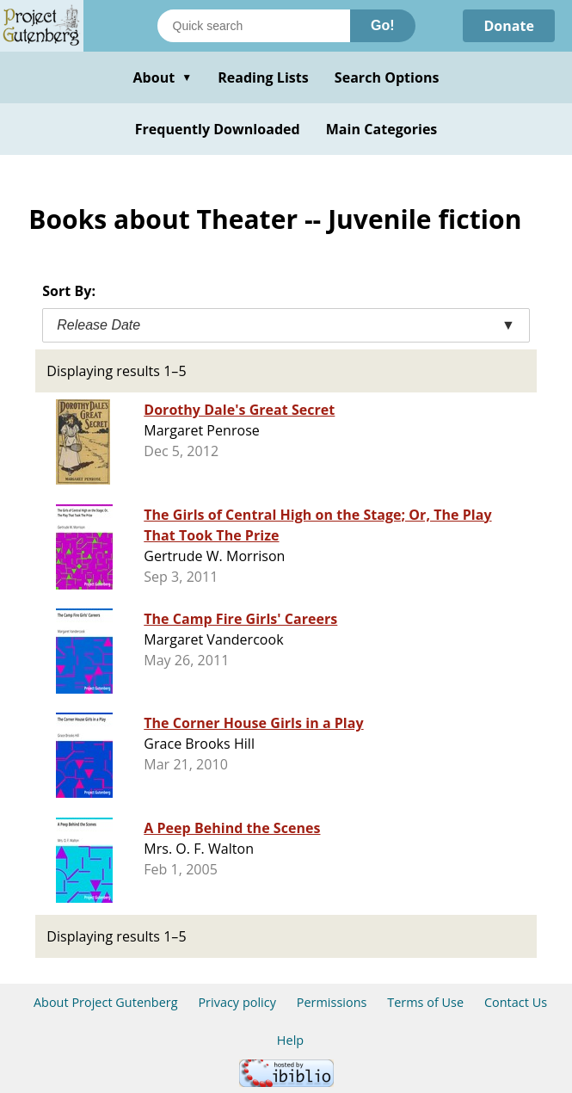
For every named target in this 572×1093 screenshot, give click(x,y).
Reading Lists (263, 77)
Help (290, 1040)
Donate (508, 25)
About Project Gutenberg (106, 1002)
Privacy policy (237, 1002)
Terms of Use (425, 1002)
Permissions (332, 1002)
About (162, 77)
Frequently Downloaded (217, 129)
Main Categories (382, 129)
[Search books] (253, 25)
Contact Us (515, 1002)
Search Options (387, 77)
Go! (383, 25)
